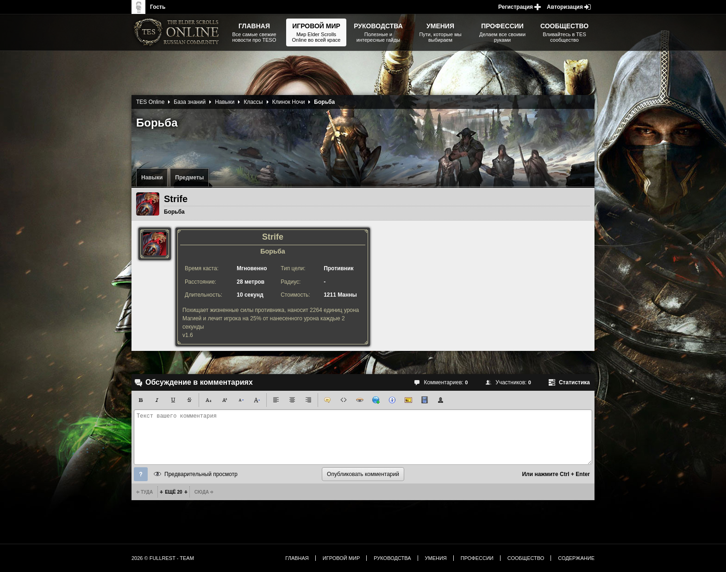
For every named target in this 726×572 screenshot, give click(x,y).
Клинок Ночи (288, 102)
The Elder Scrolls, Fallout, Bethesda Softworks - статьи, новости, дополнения (177, 32)
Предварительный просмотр (201, 474)
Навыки (152, 177)
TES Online (150, 102)
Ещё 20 (173, 492)
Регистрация (515, 7)
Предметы (189, 177)
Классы (253, 102)
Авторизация (565, 7)
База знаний (190, 102)
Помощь (141, 474)
